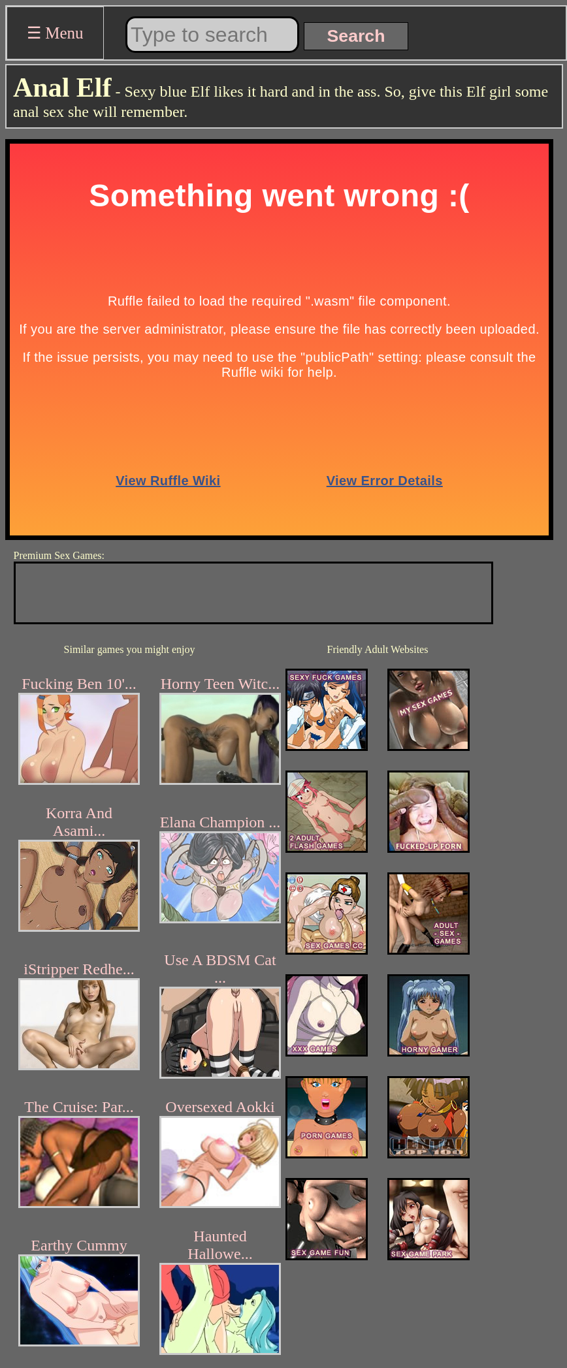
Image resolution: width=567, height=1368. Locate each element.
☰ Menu (55, 33)
